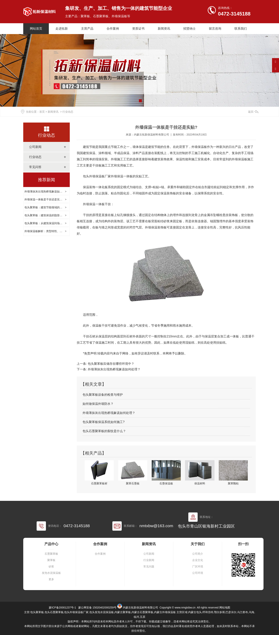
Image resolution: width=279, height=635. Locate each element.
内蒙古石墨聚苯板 (142, 612)
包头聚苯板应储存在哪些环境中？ (110, 363)
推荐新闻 (46, 179)
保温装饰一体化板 (95, 187)
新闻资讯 (164, 28)
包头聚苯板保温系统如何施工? (104, 422)
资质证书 (138, 28)
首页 (42, 111)
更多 (51, 579)
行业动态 (46, 135)
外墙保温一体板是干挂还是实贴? (44, 199)
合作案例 (113, 28)
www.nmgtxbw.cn (185, 607)
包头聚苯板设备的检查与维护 (103, 394)
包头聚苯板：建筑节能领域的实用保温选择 (50, 207)
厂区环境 (197, 566)
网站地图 (224, 607)
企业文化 (197, 560)
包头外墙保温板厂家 (97, 176)
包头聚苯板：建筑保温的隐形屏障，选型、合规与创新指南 (59, 215)
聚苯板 (51, 560)
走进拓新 (61, 28)
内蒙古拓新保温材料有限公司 (151, 134)
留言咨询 (215, 28)
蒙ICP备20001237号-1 (62, 607)
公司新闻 (35, 146)
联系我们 (240, 28)
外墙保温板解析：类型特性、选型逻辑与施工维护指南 (57, 231)
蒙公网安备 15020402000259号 (97, 607)
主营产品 (87, 28)
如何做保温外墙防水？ (98, 403)
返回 (250, 111)
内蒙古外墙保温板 (165, 612)
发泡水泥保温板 (51, 573)
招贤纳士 (189, 28)
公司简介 (197, 553)
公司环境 (197, 573)
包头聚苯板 (37, 612)
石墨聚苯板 (51, 553)
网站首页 (36, 28)
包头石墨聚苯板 (54, 612)
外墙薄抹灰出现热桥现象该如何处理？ (47, 191)
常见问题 (148, 566)
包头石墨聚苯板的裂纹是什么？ (104, 431)
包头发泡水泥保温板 (101, 612)
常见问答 (35, 167)
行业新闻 (148, 560)
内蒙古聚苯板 (123, 612)
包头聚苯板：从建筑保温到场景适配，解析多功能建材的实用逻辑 (63, 223)
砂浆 (51, 566)
